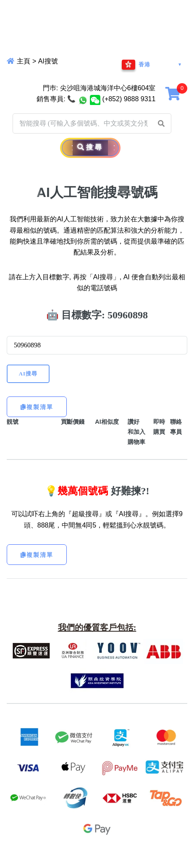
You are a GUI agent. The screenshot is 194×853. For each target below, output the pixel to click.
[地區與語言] (152, 64)
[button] (161, 123)
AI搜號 (48, 61)
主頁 (22, 61)
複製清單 (37, 407)
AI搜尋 (28, 374)
